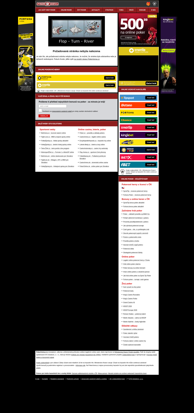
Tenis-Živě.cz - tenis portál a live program (55, 122)
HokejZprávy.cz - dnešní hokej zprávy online (56, 118)
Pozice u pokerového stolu (132, 267)
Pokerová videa (128, 279)
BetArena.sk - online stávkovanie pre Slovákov (57, 129)
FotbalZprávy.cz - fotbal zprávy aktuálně (54, 114)
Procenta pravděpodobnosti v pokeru (135, 252)
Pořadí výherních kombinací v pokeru (136, 248)
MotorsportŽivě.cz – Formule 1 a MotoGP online (57, 125)
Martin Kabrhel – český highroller (134, 352)
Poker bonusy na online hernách (134, 298)
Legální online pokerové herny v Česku (136, 290)
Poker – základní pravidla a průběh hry (136, 244)
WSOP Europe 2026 (130, 340)
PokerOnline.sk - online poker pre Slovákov (94, 140)
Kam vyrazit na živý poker (132, 317)
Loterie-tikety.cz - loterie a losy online (92, 118)
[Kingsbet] (168, 93)
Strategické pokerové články (132, 282)
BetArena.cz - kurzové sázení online (53, 106)
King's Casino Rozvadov (131, 325)
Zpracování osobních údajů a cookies (94, 409)
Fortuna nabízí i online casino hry (134, 371)
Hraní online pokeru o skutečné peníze (136, 302)
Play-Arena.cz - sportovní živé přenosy (93, 125)
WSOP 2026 (127, 336)
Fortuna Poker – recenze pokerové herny (137, 225)
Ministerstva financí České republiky (127, 382)
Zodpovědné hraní (128, 385)
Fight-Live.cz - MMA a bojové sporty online (55, 110)
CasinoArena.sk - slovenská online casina (94, 136)
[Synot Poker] (137, 74)
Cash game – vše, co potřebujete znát (136, 259)
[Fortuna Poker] (25, 93)
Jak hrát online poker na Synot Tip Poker (137, 306)
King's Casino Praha (130, 329)
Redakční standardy (57, 409)
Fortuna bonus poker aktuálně (133, 236)
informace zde (80, 395)
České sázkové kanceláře (132, 375)
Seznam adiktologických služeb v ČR (84, 403)
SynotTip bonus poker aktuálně (133, 233)
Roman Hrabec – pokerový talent (134, 344)
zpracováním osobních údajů (62, 85)
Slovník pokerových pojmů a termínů (135, 263)
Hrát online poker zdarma (132, 294)
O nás (37, 409)
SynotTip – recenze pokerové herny (135, 221)
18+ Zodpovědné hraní (117, 409)
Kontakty (45, 409)
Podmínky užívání (73, 409)
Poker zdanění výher (130, 363)
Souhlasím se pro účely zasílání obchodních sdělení (70, 85)
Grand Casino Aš (129, 332)
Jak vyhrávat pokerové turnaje (133, 256)
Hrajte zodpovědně (42, 393)
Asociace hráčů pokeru (131, 367)
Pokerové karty (128, 321)
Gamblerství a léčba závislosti (133, 359)
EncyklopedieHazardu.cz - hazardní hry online (95, 114)
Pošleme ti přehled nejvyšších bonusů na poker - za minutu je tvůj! (72, 75)
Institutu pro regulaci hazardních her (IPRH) (86, 385)
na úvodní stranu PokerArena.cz (87, 59)
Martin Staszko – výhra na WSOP (134, 348)
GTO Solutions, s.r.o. (136, 409)
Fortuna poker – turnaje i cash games (136, 309)
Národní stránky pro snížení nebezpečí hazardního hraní (127, 403)
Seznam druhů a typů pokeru (133, 275)
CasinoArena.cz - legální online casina (93, 110)
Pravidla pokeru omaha (131, 271)
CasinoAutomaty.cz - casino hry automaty (94, 122)
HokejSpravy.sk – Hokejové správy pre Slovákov (57, 140)
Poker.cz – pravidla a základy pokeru (92, 106)
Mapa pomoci (102, 403)
